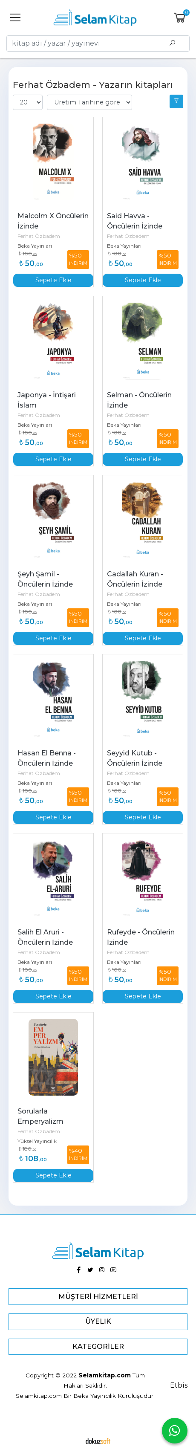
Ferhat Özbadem (38, 236)
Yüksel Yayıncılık (37, 1141)
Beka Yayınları (34, 246)
